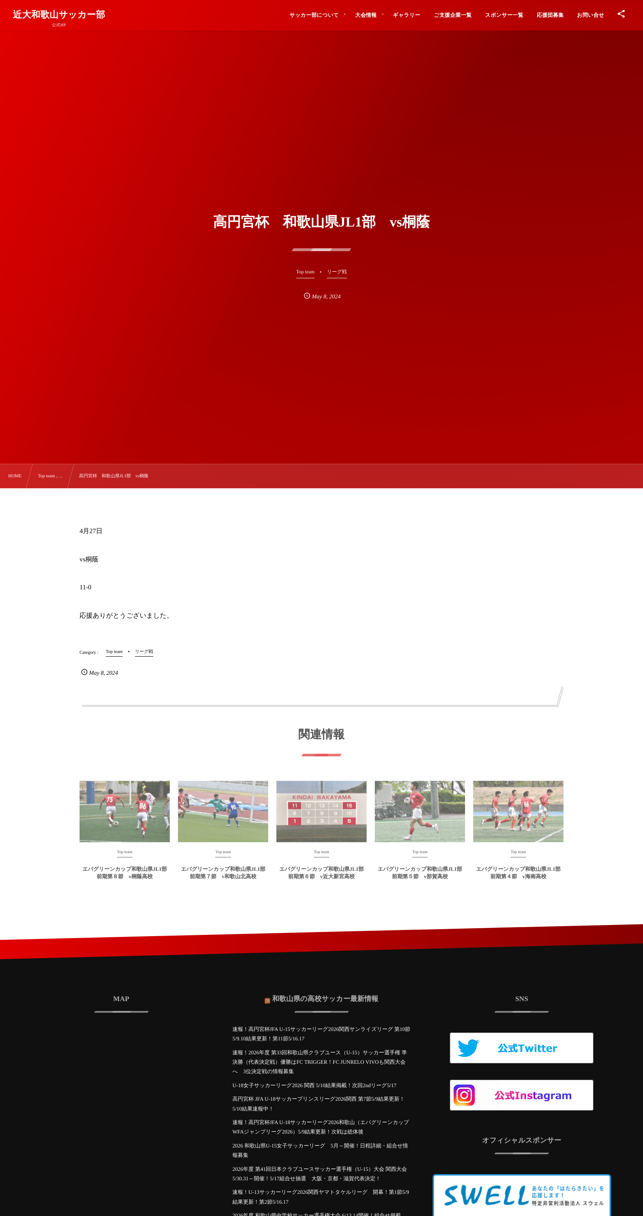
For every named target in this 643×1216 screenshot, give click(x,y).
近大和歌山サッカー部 (59, 14)
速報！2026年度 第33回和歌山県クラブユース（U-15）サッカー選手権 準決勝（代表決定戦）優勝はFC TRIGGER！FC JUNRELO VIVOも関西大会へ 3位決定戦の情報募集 (320, 1062)
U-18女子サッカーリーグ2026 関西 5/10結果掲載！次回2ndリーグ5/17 (315, 1085)
